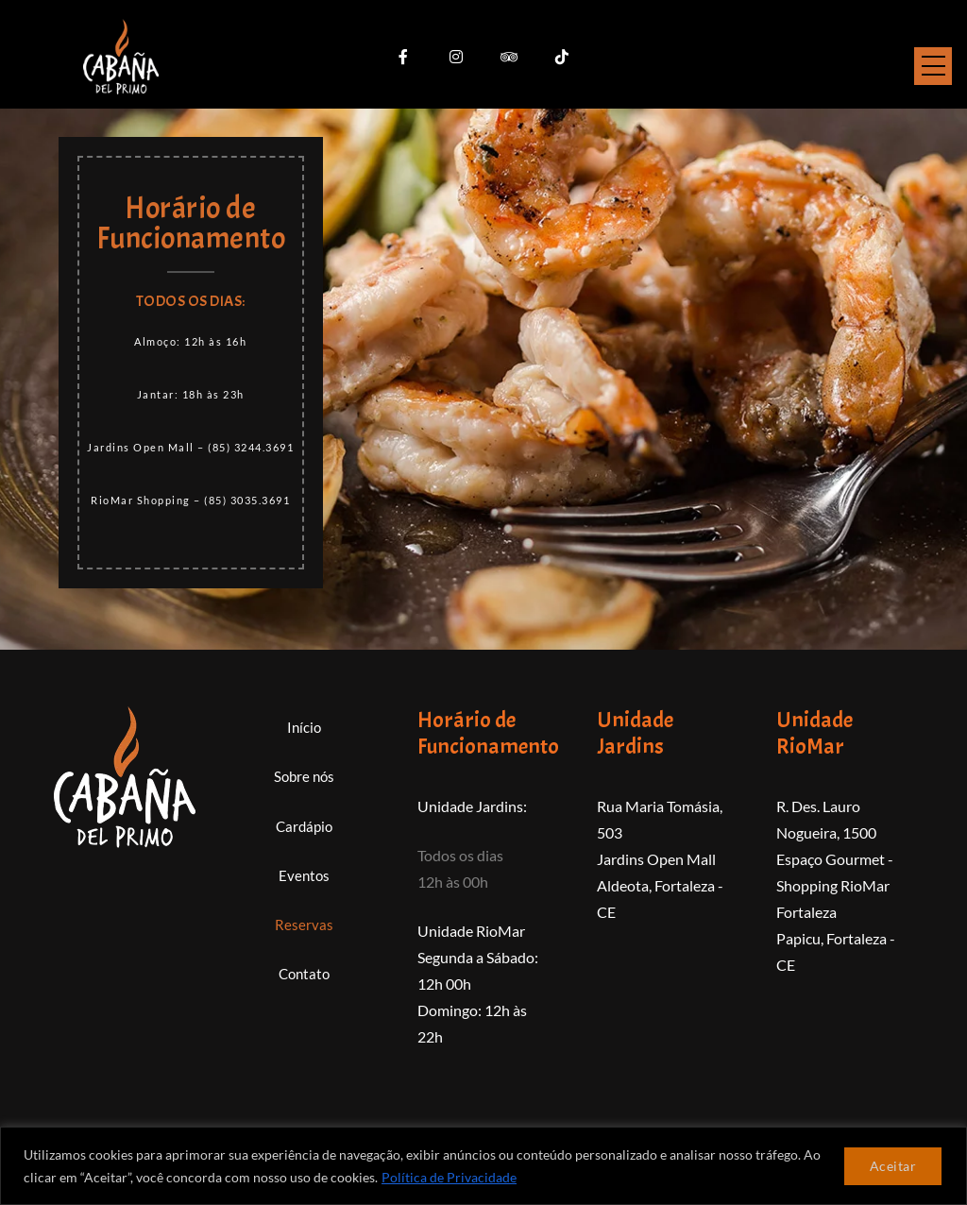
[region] (483, 1166)
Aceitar (893, 1166)
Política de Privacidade (449, 1177)
